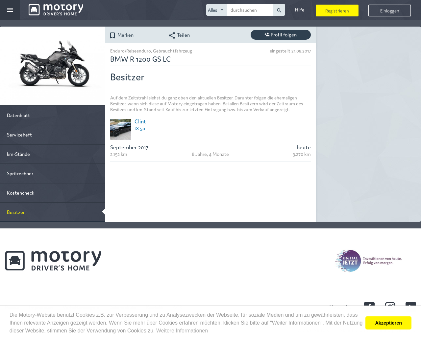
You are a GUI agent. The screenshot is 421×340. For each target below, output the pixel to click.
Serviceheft (19, 134)
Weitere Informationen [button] (182, 330)
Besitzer (16, 212)
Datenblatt (18, 115)
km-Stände (18, 154)
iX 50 (140, 128)
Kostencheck (20, 192)
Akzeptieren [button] (388, 323)
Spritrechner (20, 173)
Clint (140, 120)
